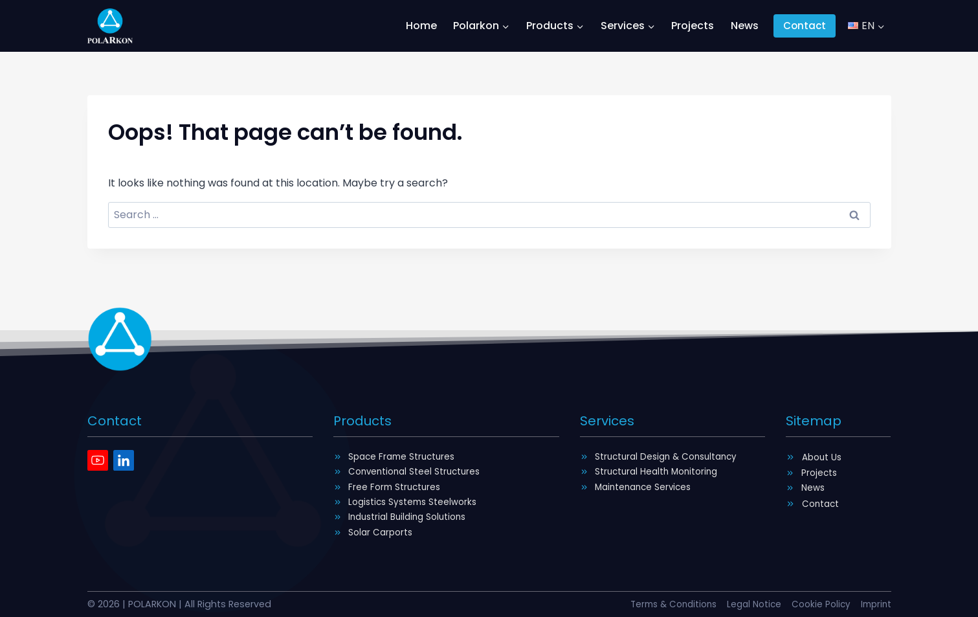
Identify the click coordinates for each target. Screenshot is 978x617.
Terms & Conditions (661, 604)
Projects (692, 25)
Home (421, 25)
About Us (823, 450)
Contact (804, 25)
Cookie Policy (817, 604)
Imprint (874, 604)
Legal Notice (747, 604)
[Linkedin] (123, 453)
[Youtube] (97, 453)
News (745, 25)
